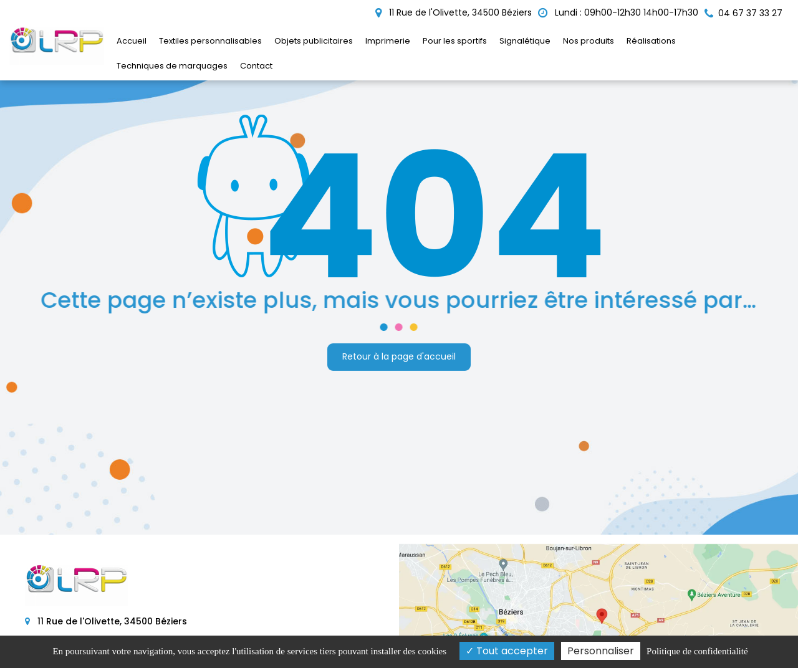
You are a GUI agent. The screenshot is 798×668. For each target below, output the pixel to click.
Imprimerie (387, 41)
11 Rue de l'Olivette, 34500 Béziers (453, 12)
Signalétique (524, 41)
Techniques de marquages (172, 66)
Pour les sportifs (455, 41)
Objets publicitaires (313, 41)
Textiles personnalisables (210, 41)
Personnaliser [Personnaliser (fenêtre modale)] (600, 651)
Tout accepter (507, 651)
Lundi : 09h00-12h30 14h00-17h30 (618, 12)
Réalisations (651, 41)
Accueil (132, 41)
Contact (256, 66)
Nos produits (588, 41)
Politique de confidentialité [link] (697, 651)
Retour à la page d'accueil (399, 356)
